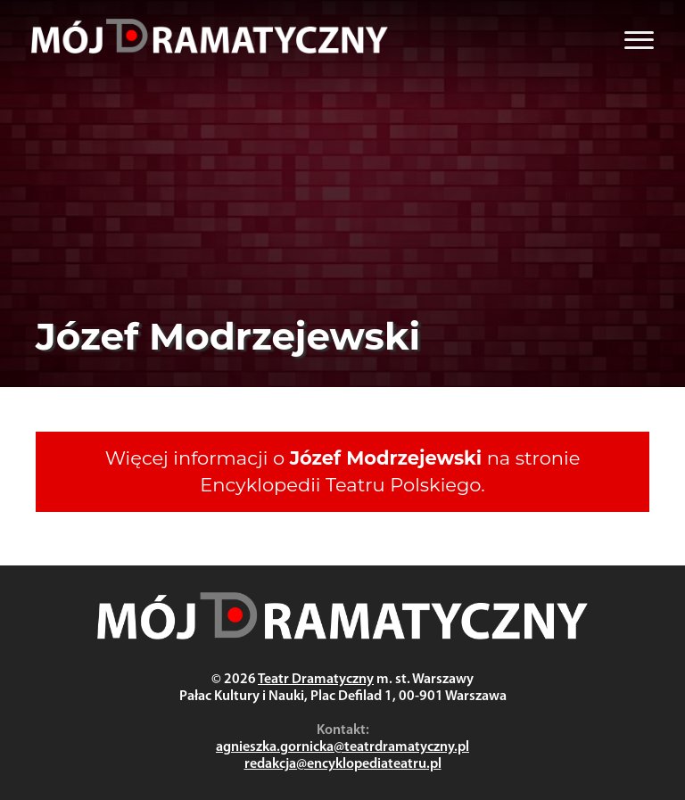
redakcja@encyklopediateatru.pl (343, 764)
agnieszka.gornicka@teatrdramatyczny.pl (342, 747)
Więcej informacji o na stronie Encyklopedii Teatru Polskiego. (343, 471)
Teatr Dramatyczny (316, 679)
